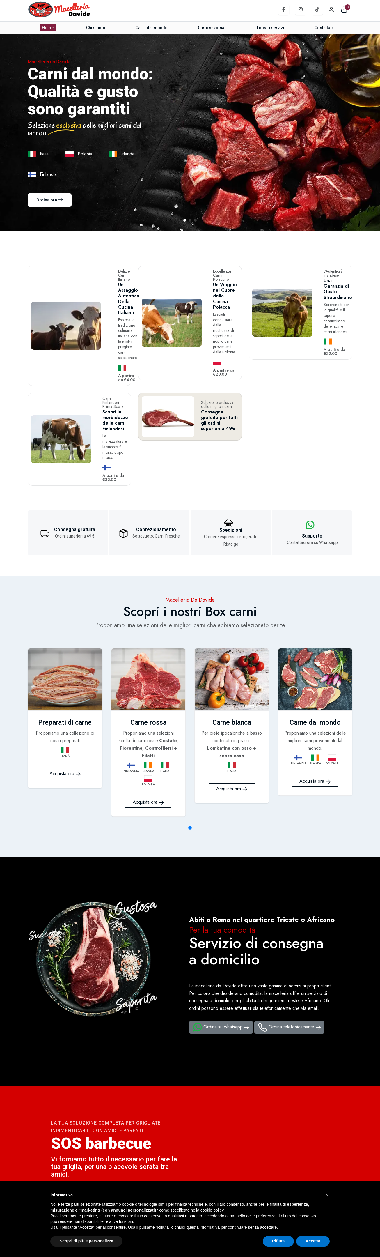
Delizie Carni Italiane (107, 271)
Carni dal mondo (152, 27)
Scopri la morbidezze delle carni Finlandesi (103, 375)
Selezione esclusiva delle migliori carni (217, 363)
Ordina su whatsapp (221, 967)
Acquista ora (65, 724)
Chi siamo (96, 27)
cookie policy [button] (211, 1210)
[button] (326, 1194)
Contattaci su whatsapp (89, 1176)
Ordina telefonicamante (289, 967)
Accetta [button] (313, 1241)
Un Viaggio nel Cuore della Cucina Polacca (217, 286)
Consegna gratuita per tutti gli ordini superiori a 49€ (219, 379)
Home (48, 27)
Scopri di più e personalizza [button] (86, 1241)
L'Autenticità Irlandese (329, 271)
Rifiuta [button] (278, 1241)
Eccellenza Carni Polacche (215, 273)
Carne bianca (232, 661)
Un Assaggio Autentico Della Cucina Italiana (107, 282)
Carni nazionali (212, 27)
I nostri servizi (270, 27)
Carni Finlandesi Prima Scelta (104, 359)
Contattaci (323, 27)
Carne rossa (148, 661)
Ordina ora (49, 200)
